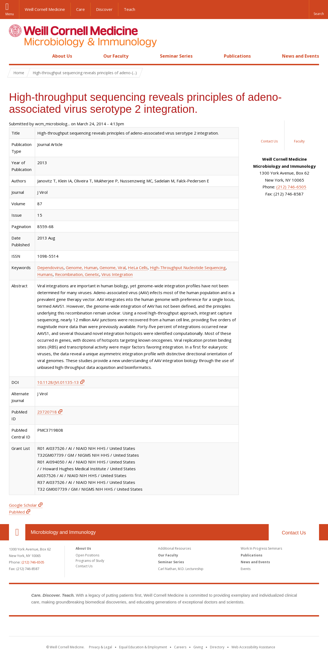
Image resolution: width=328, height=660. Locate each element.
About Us (62, 56)
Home (15, 56)
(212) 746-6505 (291, 186)
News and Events (300, 56)
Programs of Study (90, 560)
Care (80, 9)
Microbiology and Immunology (63, 532)
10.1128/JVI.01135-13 (58, 382)
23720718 (47, 412)
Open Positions (87, 555)
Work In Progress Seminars (261, 548)
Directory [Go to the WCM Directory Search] (217, 647)
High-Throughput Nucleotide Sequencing (188, 267)
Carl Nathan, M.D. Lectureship (180, 568)
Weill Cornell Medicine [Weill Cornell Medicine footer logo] (164, 627)
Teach (129, 9)
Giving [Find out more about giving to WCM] (198, 647)
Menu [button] (9, 14)
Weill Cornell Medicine (45, 9)
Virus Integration (117, 274)
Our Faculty (115, 56)
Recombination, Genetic (77, 274)
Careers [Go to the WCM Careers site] (180, 647)
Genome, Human (81, 267)
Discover (104, 9)
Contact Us (294, 533)
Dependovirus (50, 267)
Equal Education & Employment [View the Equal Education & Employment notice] (143, 647)
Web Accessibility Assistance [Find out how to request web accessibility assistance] (253, 647)
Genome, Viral (113, 267)
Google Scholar (23, 505)
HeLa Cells (138, 267)
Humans (45, 274)
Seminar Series (176, 56)
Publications (237, 56)
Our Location (17, 532)
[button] (318, 9)
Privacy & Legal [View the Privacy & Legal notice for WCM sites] (100, 647)
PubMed (17, 512)
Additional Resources (174, 548)
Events (245, 568)
